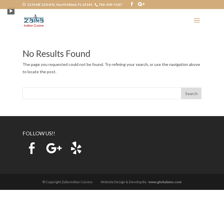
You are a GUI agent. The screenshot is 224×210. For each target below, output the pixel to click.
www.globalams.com (164, 182)
